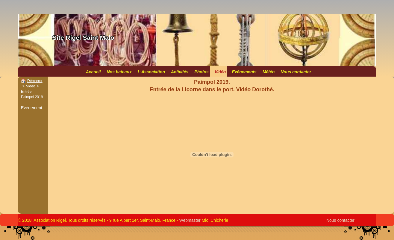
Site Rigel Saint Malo (83, 37)
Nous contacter (340, 220)
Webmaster (189, 220)
